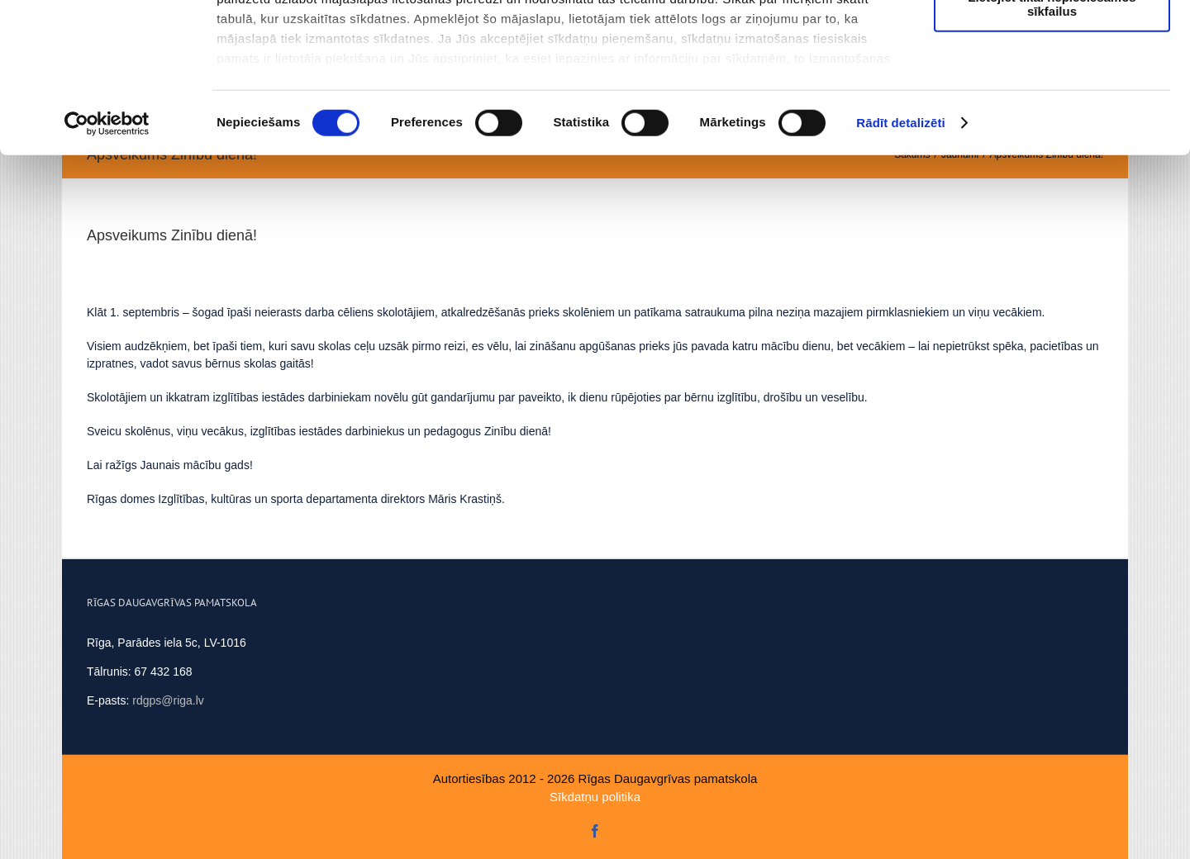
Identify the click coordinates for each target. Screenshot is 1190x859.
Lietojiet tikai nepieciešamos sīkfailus (1051, 145)
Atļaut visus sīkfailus (1051, 41)
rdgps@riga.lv (168, 700)
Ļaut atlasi (1052, 90)
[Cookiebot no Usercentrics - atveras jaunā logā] (107, 264)
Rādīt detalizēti (900, 264)
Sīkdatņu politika (595, 797)
